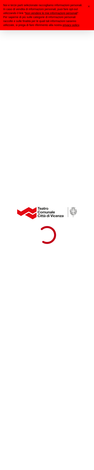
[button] (89, 6)
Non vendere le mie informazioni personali (51, 13)
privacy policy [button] (70, 25)
